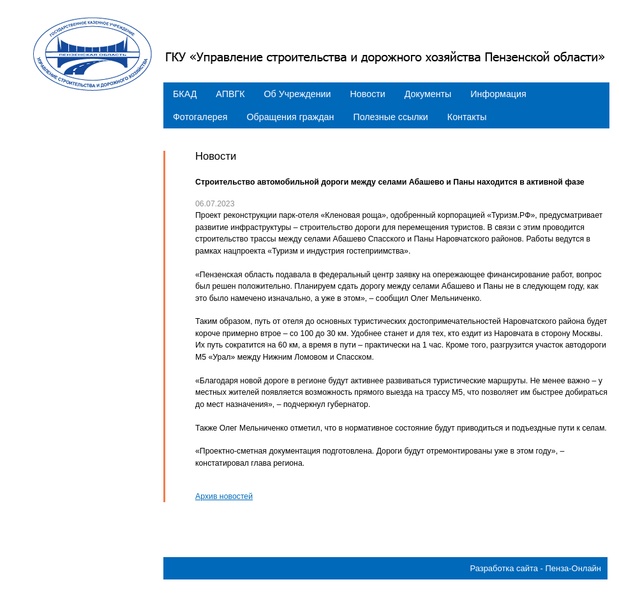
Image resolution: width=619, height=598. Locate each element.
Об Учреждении (297, 94)
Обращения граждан (290, 117)
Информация (498, 94)
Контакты (467, 117)
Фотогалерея (200, 117)
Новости (367, 94)
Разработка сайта (504, 568)
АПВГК (230, 94)
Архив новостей (224, 496)
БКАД (185, 94)
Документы (428, 94)
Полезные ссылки (390, 117)
